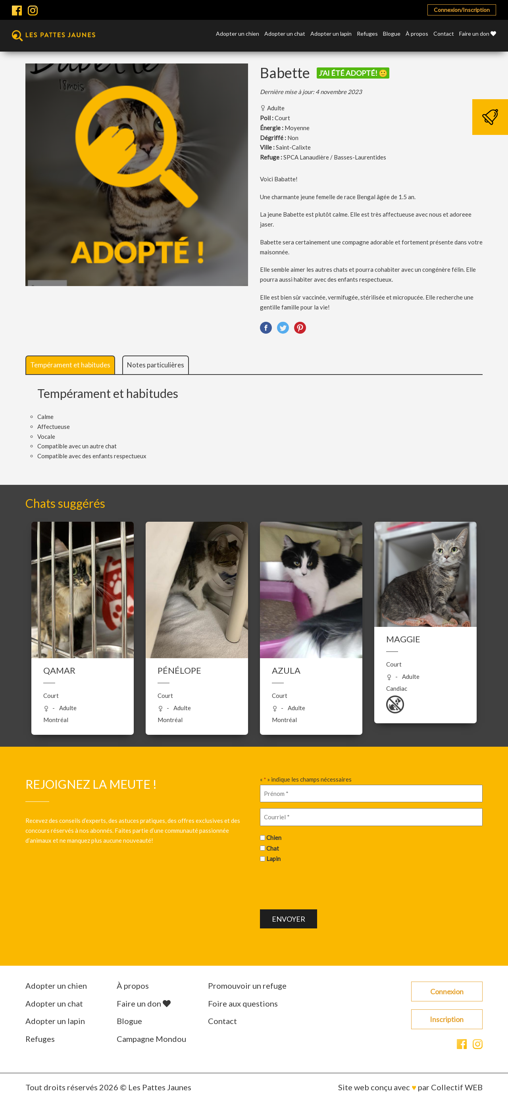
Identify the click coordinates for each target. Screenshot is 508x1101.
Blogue (391, 34)
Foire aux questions (243, 1003)
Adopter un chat (284, 34)
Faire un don (477, 34)
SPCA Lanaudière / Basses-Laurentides (334, 157)
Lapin (273, 858)
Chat (272, 848)
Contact (443, 34)
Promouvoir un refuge (247, 985)
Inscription (447, 1019)
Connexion (447, 991)
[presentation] (320, 885)
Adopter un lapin (331, 34)
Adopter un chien (237, 34)
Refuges (367, 34)
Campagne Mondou (151, 1038)
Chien (273, 837)
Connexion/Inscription (462, 9)
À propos (417, 34)
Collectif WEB (457, 1087)
